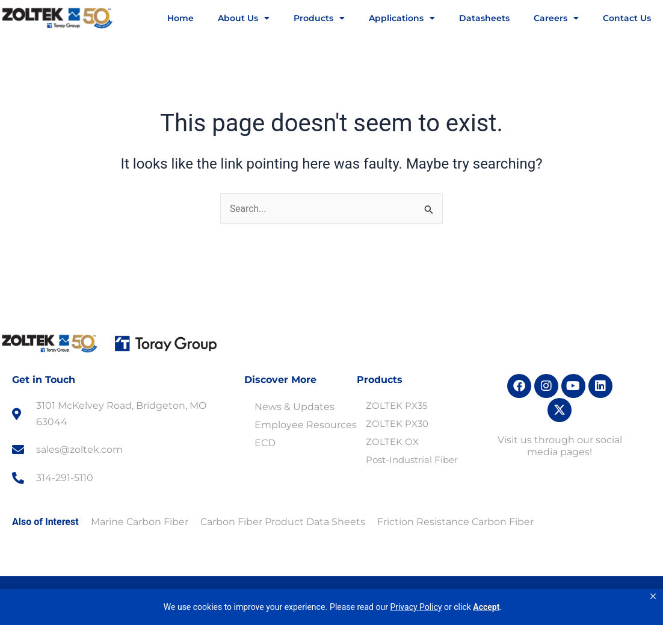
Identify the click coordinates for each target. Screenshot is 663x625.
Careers (556, 18)
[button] (653, 597)
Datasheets (484, 18)
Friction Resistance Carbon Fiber (455, 521)
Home (180, 18)
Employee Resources (305, 425)
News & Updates (294, 407)
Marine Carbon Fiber (139, 521)
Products (319, 18)
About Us (244, 18)
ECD (265, 443)
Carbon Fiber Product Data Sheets (282, 521)
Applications (402, 18)
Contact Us (627, 18)
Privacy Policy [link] (416, 607)
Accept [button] (486, 607)
